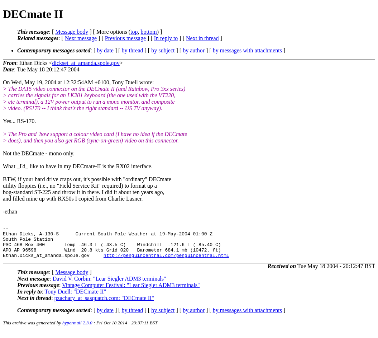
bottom (148, 32)
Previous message (125, 38)
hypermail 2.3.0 (77, 329)
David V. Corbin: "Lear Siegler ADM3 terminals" (109, 285)
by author (194, 50)
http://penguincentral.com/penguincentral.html (166, 261)
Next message (81, 38)
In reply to (166, 38)
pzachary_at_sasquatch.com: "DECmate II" (104, 304)
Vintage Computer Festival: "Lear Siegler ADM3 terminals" (131, 291)
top (134, 32)
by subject (162, 50)
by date (105, 50)
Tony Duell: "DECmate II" (75, 298)
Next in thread (202, 38)
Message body (71, 32)
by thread (132, 50)
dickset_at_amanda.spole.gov (85, 63)
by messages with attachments (247, 50)
